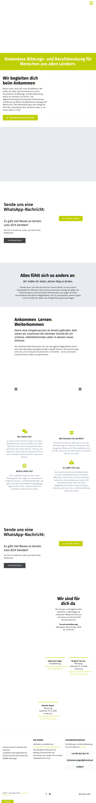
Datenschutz (7, 795)
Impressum (24, 793)
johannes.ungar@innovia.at (56, 666)
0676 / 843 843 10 (55, 669)
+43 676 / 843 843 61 (48, 719)
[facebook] (46, 794)
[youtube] (50, 794)
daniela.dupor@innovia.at (49, 716)
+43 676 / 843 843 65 (78, 674)
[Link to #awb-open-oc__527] (91, 3)
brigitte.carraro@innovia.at (80, 671)
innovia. (83, 747)
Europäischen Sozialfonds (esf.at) (46, 747)
